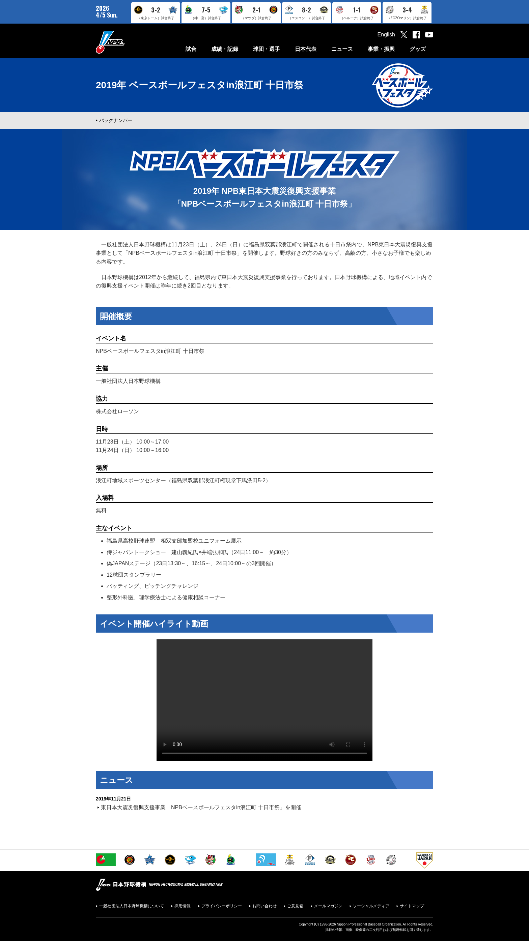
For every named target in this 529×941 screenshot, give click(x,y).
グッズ (418, 49)
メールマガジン (328, 906)
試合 (191, 49)
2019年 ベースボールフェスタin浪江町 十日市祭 (199, 85)
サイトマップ (412, 906)
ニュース (342, 49)
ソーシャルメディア (371, 906)
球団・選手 (266, 49)
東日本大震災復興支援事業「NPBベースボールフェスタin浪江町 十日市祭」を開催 (201, 807)
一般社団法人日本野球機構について (131, 906)
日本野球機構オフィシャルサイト (127, 42)
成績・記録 (224, 49)
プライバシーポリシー (221, 906)
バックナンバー (115, 120)
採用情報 (182, 906)
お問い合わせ (264, 906)
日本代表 (305, 49)
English (386, 34)
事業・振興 (381, 49)
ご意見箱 (295, 906)
